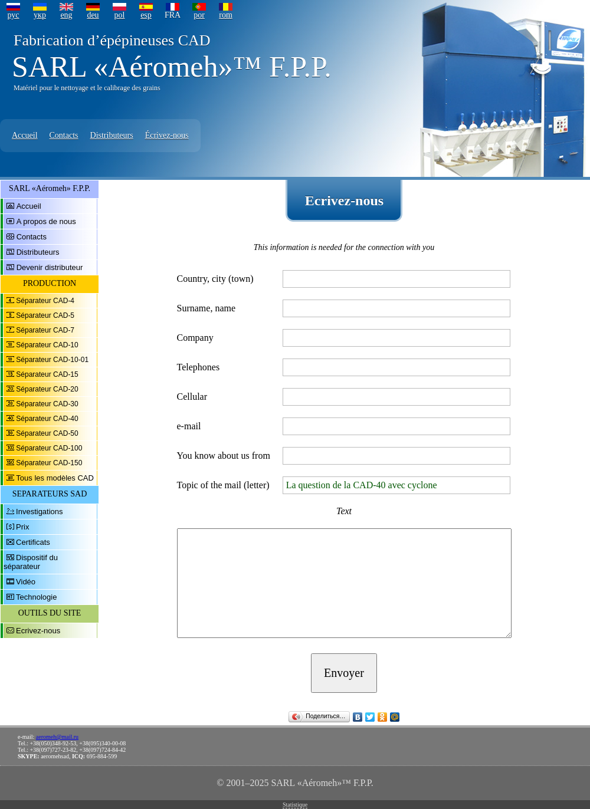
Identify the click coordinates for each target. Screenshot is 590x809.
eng (66, 15)
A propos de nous (46, 221)
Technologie (36, 597)
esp (146, 15)
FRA (173, 15)
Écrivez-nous (167, 135)
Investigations (39, 511)
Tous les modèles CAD (55, 477)
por (199, 15)
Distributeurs (111, 135)
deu (93, 15)
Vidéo (25, 581)
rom (225, 15)
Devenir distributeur (50, 267)
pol (119, 15)
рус (13, 15)
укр (40, 15)
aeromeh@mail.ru (57, 737)
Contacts (64, 135)
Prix (22, 526)
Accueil (25, 135)
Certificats (33, 542)
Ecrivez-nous (38, 630)
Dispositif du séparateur (31, 562)
